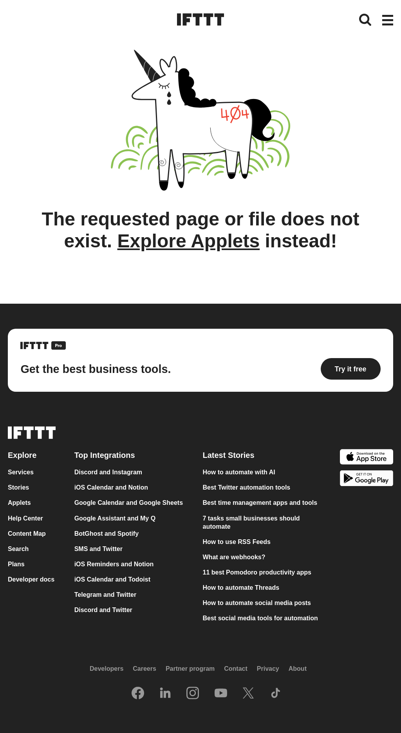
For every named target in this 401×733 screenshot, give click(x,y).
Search (18, 549)
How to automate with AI (239, 472)
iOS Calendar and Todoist (112, 579)
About (298, 668)
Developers (106, 668)
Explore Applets (188, 241)
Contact (235, 668)
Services (21, 472)
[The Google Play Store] (366, 479)
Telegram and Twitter (105, 594)
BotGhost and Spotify (106, 533)
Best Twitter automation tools (247, 487)
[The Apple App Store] (366, 457)
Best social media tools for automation (260, 618)
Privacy (268, 668)
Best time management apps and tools (260, 502)
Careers (144, 668)
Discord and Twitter (103, 610)
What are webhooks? (234, 557)
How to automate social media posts (257, 603)
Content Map (27, 533)
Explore (22, 455)
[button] (387, 21)
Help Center (25, 518)
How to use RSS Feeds (237, 541)
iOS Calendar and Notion (111, 487)
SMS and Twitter (98, 549)
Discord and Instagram (108, 472)
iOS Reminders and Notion (114, 564)
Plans (16, 564)
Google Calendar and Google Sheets (128, 502)
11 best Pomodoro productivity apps (257, 572)
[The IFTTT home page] (200, 19)
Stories (18, 487)
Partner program (190, 668)
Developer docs (31, 579)
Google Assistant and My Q (114, 518)
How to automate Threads (241, 587)
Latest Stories (229, 455)
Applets (19, 502)
